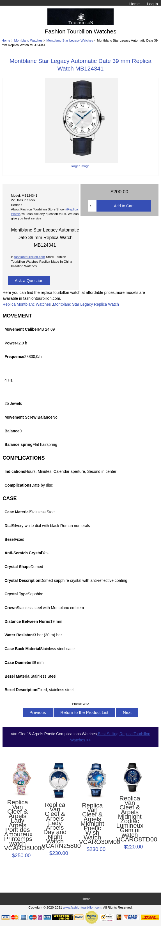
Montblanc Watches (28, 40)
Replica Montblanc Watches (27, 304)
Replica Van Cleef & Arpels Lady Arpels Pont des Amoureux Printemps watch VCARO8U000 (17, 825)
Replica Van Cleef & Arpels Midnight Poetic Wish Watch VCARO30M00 (92, 823)
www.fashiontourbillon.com (82, 907)
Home (134, 4)
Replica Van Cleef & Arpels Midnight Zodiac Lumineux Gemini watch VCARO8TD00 (129, 819)
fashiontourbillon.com (29, 256)
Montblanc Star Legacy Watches (70, 40)
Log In (152, 4)
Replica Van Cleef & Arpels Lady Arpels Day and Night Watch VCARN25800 (55, 825)
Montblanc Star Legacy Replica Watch (86, 304)
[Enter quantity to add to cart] (92, 206)
